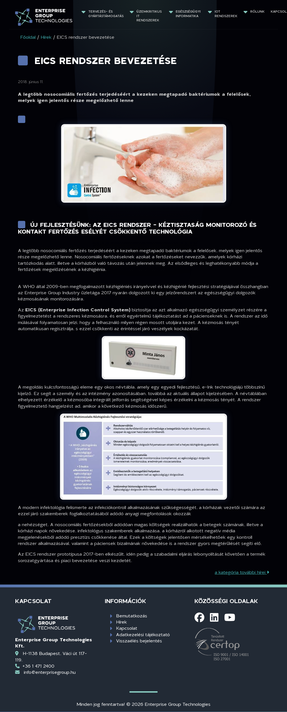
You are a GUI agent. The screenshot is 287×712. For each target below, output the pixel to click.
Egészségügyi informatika (189, 13)
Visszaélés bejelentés (139, 640)
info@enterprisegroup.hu (50, 672)
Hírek (121, 622)
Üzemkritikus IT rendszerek (149, 15)
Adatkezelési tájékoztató (143, 634)
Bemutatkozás (131, 615)
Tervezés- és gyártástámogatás (106, 13)
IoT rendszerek (226, 13)
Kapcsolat (126, 628)
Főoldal (28, 37)
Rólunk (257, 11)
